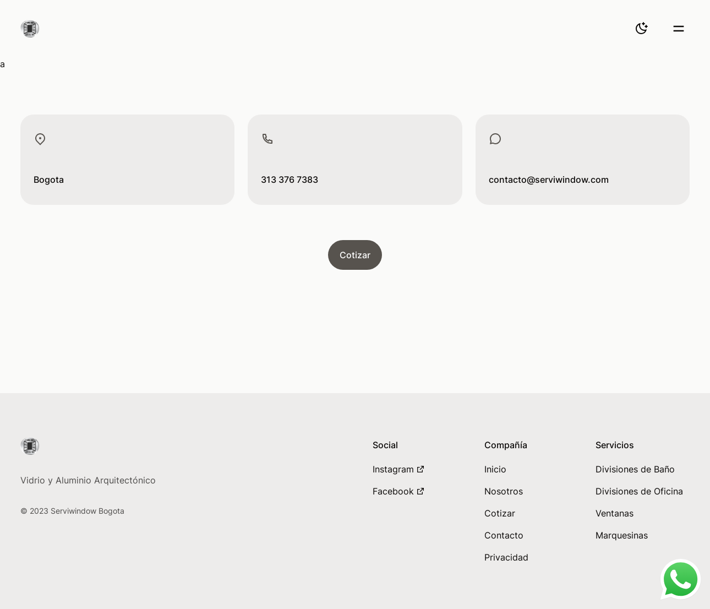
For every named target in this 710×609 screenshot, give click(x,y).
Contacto (503, 535)
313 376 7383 (289, 179)
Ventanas (614, 513)
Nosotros (503, 491)
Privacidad (506, 557)
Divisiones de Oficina (639, 491)
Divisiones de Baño (635, 469)
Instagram (399, 469)
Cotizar (355, 254)
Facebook (399, 491)
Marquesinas (622, 535)
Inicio (495, 469)
